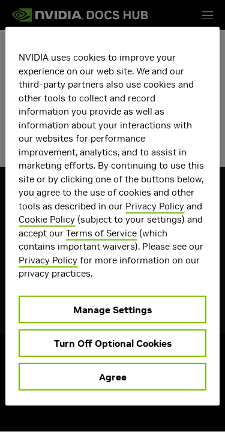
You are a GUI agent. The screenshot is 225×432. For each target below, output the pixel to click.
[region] (112, 216)
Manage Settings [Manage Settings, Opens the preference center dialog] (112, 309)
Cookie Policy (47, 219)
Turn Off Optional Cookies (113, 343)
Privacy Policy (154, 205)
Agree (113, 376)
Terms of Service (101, 232)
